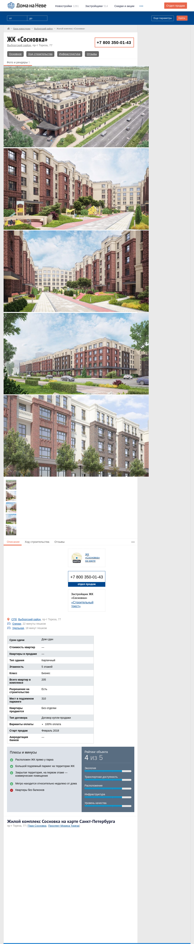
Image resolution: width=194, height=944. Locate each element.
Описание (13, 541)
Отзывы (92, 54)
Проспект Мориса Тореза (63, 825)
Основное (15, 54)
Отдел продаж (175, 5)
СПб (14, 619)
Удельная (18, 628)
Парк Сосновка (37, 825)
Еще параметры (162, 18)
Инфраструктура (69, 54)
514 (96, 6)
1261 (67, 6)
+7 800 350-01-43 (114, 42)
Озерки (16, 623)
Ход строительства (40, 54)
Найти (181, 18)
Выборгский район (19, 45)
